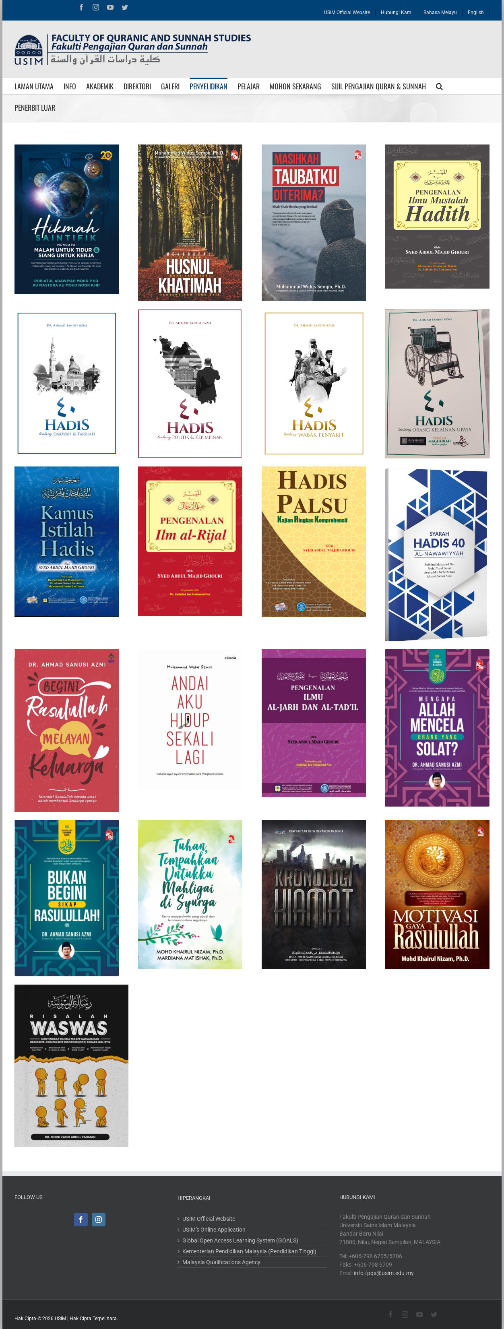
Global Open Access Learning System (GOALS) (240, 1240)
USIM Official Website (208, 1218)
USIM (60, 1318)
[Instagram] (98, 1219)
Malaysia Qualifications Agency (221, 1262)
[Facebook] (81, 1219)
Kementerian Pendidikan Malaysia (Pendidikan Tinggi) (249, 1251)
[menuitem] (347, 10)
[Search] (439, 86)
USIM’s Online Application (214, 1229)
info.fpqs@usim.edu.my (384, 1273)
